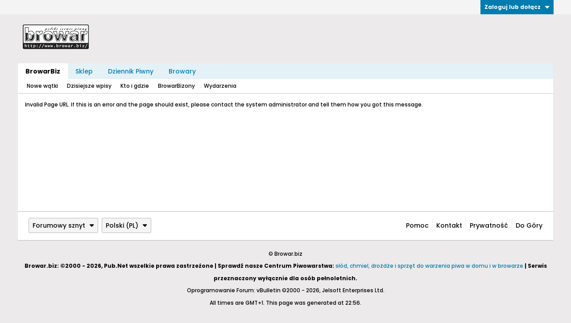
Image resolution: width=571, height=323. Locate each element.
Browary (182, 71)
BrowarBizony (176, 86)
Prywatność (489, 225)
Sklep (84, 71)
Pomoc (417, 225)
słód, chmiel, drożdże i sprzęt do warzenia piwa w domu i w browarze (429, 266)
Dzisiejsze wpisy (89, 86)
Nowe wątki (42, 86)
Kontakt (449, 225)
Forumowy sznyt (63, 225)
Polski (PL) (126, 225)
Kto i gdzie (134, 86)
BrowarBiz (42, 71)
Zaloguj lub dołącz (517, 7)
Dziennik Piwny (130, 71)
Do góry (529, 225)
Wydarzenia (220, 86)
